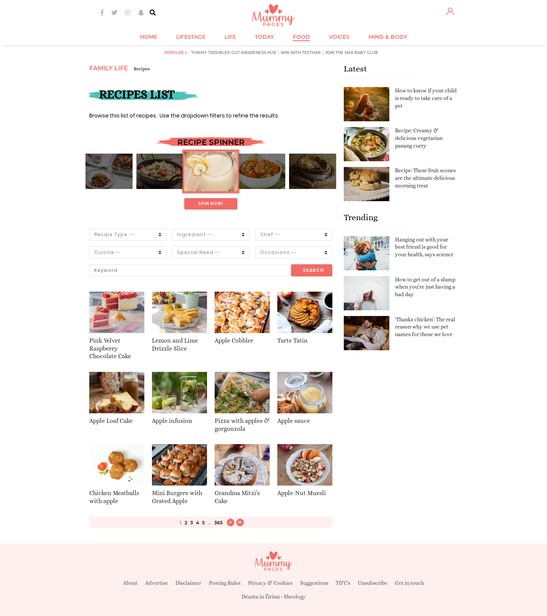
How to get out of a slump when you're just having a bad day (425, 286)
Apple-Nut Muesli (301, 493)
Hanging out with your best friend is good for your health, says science (424, 247)
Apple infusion (172, 420)
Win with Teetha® (301, 52)
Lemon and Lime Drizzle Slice (175, 344)
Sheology (295, 597)
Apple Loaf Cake (111, 420)
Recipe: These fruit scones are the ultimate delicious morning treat (425, 177)
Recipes (142, 68)
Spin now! (210, 203)
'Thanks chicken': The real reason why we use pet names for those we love (425, 326)
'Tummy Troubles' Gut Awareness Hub (233, 52)
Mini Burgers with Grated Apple (177, 497)
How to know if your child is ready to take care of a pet (426, 97)
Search (313, 270)
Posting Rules (224, 583)
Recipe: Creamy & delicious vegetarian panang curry (419, 137)
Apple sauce (293, 420)
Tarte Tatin (292, 340)
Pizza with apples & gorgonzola (242, 424)
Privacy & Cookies (270, 583)
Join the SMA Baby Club (351, 52)
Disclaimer (188, 583)
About (130, 583)
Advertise (156, 583)
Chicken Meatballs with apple (114, 497)
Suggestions (314, 583)
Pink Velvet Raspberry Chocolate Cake (110, 348)
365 (218, 523)
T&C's (343, 583)
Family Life (108, 68)
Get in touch (409, 583)
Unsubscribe (372, 583)
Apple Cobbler (234, 340)
